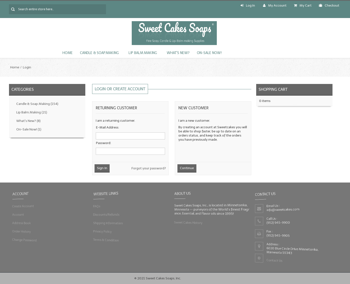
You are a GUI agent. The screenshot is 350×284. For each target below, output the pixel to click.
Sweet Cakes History (188, 222)
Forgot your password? (148, 168)
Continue (187, 168)
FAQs (96, 206)
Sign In (102, 168)
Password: (103, 143)
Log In (248, 5)
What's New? (178, 53)
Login (27, 67)
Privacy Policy (102, 231)
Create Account (23, 206)
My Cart (303, 5)
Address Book (21, 222)
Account (18, 214)
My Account (275, 5)
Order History (21, 231)
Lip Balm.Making (143, 53)
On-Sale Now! (209, 53)
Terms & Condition (106, 239)
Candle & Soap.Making (99, 53)
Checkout (329, 5)
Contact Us (274, 260)
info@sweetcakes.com (283, 209)
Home (67, 53)
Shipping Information (108, 222)
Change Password (24, 239)
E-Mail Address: (107, 127)
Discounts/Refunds (106, 214)
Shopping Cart (273, 89)
